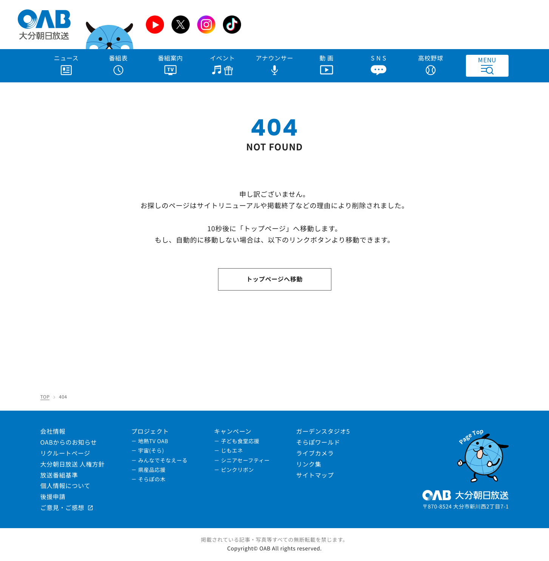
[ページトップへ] (482, 454)
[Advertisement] (394, 25)
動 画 (327, 64)
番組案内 (170, 64)
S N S (378, 64)
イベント (222, 64)
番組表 (118, 64)
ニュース (66, 64)
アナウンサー (275, 64)
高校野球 (431, 64)
